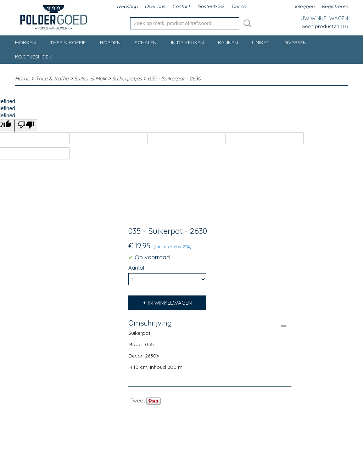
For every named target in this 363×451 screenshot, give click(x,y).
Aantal (136, 267)
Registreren (335, 6)
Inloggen (304, 6)
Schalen (146, 42)
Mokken (25, 42)
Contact (181, 6)
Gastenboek (210, 6)
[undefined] (26, 125)
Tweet (137, 400)
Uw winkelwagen (324, 18)
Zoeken (246, 23)
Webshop (127, 6)
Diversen (295, 42)
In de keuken (187, 42)
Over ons (155, 6)
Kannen (228, 42)
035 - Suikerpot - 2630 (174, 78)
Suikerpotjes (127, 78)
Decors (239, 6)
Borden (110, 42)
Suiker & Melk (90, 78)
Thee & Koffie (68, 42)
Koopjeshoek (33, 56)
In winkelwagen (170, 302)
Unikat (260, 42)
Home (22, 78)
